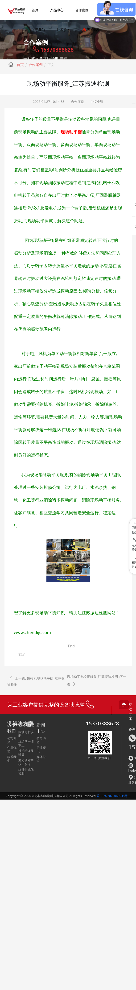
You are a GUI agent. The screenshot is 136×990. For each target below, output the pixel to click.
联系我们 (11, 759)
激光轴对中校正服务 (26, 762)
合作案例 (81, 10)
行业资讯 (41, 749)
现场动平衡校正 (26, 743)
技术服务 (63, 29)
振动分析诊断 (26, 734)
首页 (35, 10)
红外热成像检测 (26, 771)
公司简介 (11, 740)
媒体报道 (41, 759)
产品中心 (56, 10)
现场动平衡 (71, 132)
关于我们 (38, 29)
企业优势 (11, 749)
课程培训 (91, 29)
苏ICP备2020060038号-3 (113, 796)
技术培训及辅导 (26, 753)
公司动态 (41, 740)
